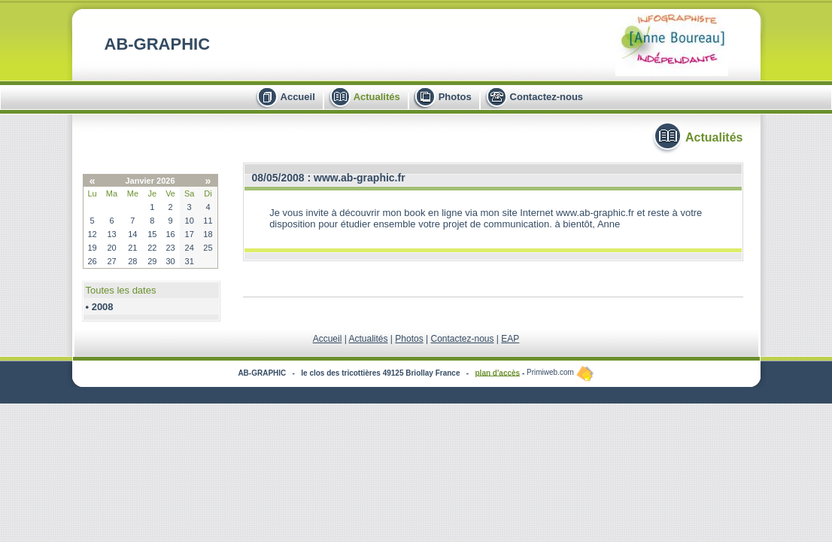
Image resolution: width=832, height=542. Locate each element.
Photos (455, 96)
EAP (510, 338)
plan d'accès (498, 372)
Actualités (377, 96)
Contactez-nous (547, 96)
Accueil (298, 96)
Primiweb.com (560, 372)
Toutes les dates (121, 290)
